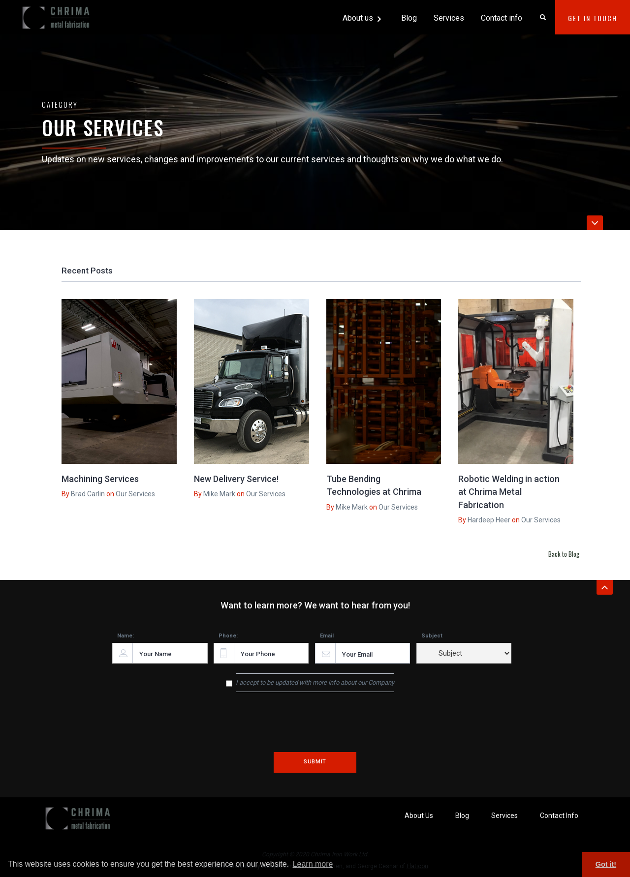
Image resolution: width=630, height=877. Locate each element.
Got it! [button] (606, 864)
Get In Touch (592, 18)
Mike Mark (219, 494)
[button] (363, 17)
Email (327, 635)
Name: (125, 635)
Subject (431, 635)
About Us (419, 815)
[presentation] (315, 729)
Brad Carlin (88, 494)
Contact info (501, 18)
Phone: (228, 635)
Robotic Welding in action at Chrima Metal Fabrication (509, 492)
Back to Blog (563, 554)
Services (449, 18)
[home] (57, 14)
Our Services (135, 494)
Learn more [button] (313, 864)
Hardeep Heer (489, 520)
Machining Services (100, 479)
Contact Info (559, 815)
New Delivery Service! (236, 479)
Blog (409, 18)
